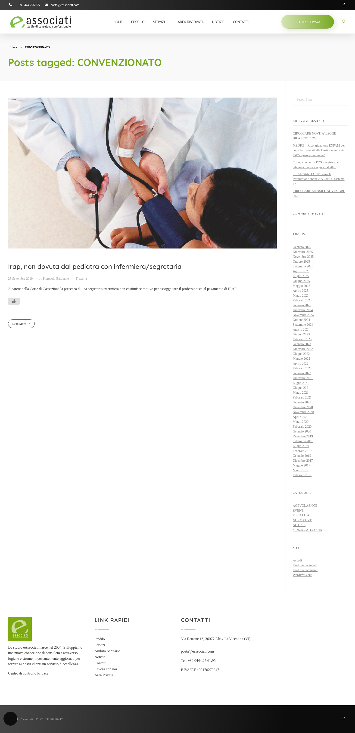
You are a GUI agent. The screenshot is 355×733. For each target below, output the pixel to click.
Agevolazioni (305, 505)
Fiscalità (81, 278)
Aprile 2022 (300, 363)
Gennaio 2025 (302, 305)
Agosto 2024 (301, 329)
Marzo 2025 (300, 295)
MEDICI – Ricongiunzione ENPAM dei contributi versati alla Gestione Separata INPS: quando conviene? (319, 150)
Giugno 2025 (301, 281)
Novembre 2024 (303, 315)
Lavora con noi (106, 669)
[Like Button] (14, 301)
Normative (302, 520)
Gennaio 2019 (302, 455)
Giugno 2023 (301, 334)
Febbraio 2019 (302, 451)
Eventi (299, 510)
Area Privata (104, 675)
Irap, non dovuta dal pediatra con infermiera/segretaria (94, 266)
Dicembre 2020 (303, 407)
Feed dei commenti (305, 570)
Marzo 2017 (300, 470)
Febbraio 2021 (302, 397)
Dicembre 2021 (303, 378)
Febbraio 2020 (302, 426)
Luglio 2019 (301, 446)
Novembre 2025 (303, 256)
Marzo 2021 (300, 392)
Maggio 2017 (301, 465)
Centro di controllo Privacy (28, 673)
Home (14, 47)
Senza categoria (307, 530)
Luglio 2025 (301, 276)
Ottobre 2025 (301, 261)
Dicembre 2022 (303, 349)
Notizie (299, 525)
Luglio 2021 (301, 383)
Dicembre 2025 (303, 252)
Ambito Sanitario (107, 651)
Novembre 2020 (303, 412)
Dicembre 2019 (303, 436)
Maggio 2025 (301, 286)
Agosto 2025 (301, 271)
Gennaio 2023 (302, 344)
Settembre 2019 (303, 441)
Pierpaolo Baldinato (56, 278)
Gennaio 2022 (302, 373)
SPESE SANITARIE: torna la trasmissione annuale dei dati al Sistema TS (319, 179)
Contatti (101, 663)
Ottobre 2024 (301, 320)
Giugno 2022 (301, 354)
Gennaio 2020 (302, 431)
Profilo (100, 639)
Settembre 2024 (303, 324)
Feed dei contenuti (305, 565)
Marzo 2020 (300, 421)
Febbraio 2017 (302, 475)
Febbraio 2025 (302, 300)
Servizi (100, 645)
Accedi (297, 560)
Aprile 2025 (300, 290)
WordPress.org (302, 575)
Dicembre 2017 (303, 460)
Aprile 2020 (300, 417)
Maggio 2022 (301, 358)
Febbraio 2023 (302, 339)
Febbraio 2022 (302, 368)
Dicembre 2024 (303, 310)
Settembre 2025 (303, 266)
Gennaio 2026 (302, 247)
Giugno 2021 (301, 388)
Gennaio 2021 (302, 402)
